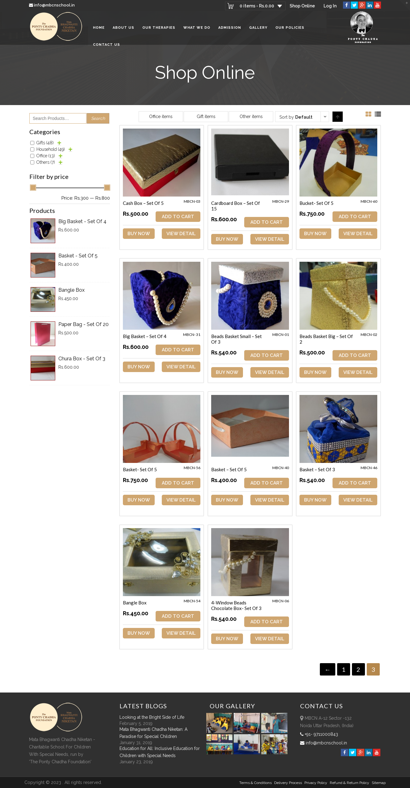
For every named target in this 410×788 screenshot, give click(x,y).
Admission (229, 28)
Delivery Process (288, 783)
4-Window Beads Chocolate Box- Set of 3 (236, 605)
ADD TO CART (178, 216)
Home (99, 28)
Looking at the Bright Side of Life (151, 717)
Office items (161, 116)
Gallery (258, 28)
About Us (123, 28)
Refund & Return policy (349, 783)
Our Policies (289, 28)
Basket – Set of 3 (317, 469)
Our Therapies (158, 28)
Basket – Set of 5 (229, 469)
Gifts (45, 142)
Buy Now (139, 233)
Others (45, 162)
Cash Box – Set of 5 (143, 203)
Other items (251, 116)
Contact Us (106, 45)
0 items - (257, 5)
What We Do (196, 28)
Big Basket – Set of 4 (144, 336)
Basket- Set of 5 (140, 469)
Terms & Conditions (255, 783)
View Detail (181, 233)
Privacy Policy (315, 783)
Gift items (206, 116)
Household (50, 149)
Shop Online (302, 5)
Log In (330, 5)
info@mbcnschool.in (52, 5)
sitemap (379, 783)
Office (45, 155)
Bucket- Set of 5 (316, 203)
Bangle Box (135, 602)
